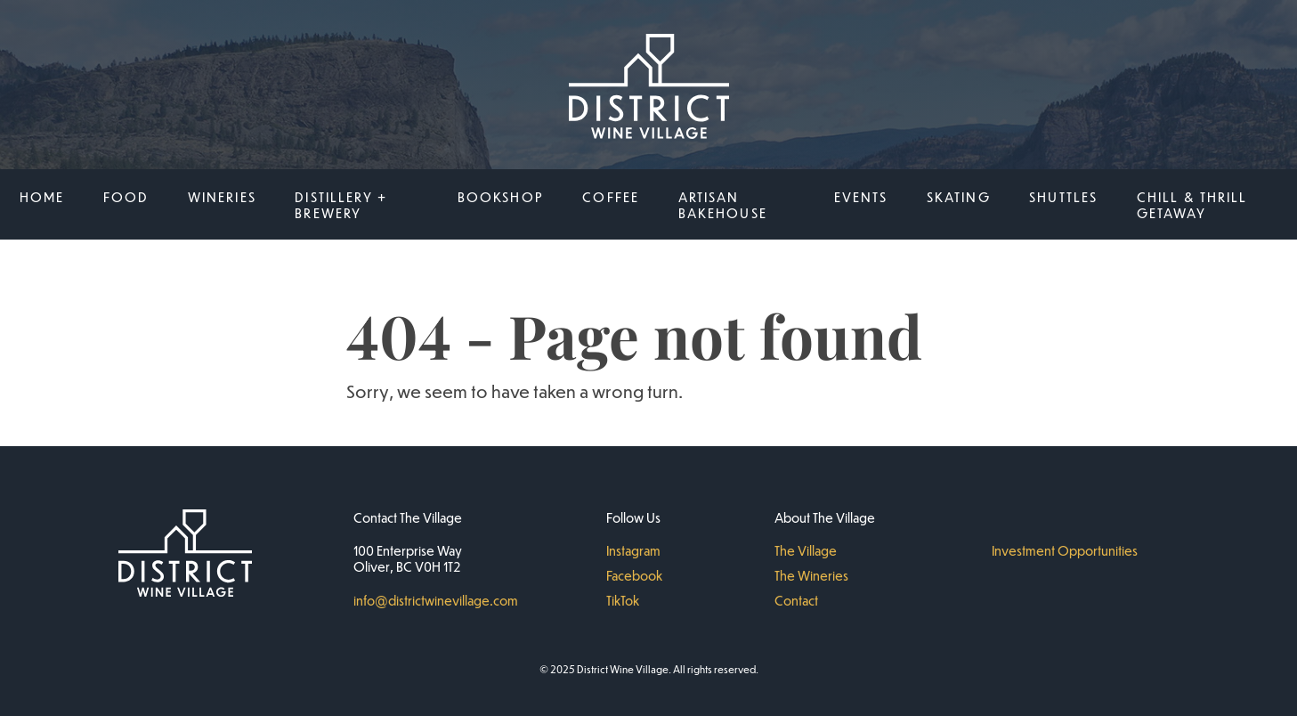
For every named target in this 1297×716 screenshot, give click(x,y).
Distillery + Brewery (341, 205)
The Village (805, 550)
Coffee (610, 197)
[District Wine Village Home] (649, 88)
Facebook (634, 575)
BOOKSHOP (501, 197)
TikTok (622, 600)
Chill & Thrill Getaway (1192, 205)
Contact (796, 600)
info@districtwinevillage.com (435, 600)
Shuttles (1063, 197)
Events (861, 197)
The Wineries (811, 575)
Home (42, 197)
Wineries (222, 197)
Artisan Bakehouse (722, 205)
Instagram (633, 550)
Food (126, 197)
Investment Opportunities (1065, 550)
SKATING (959, 197)
